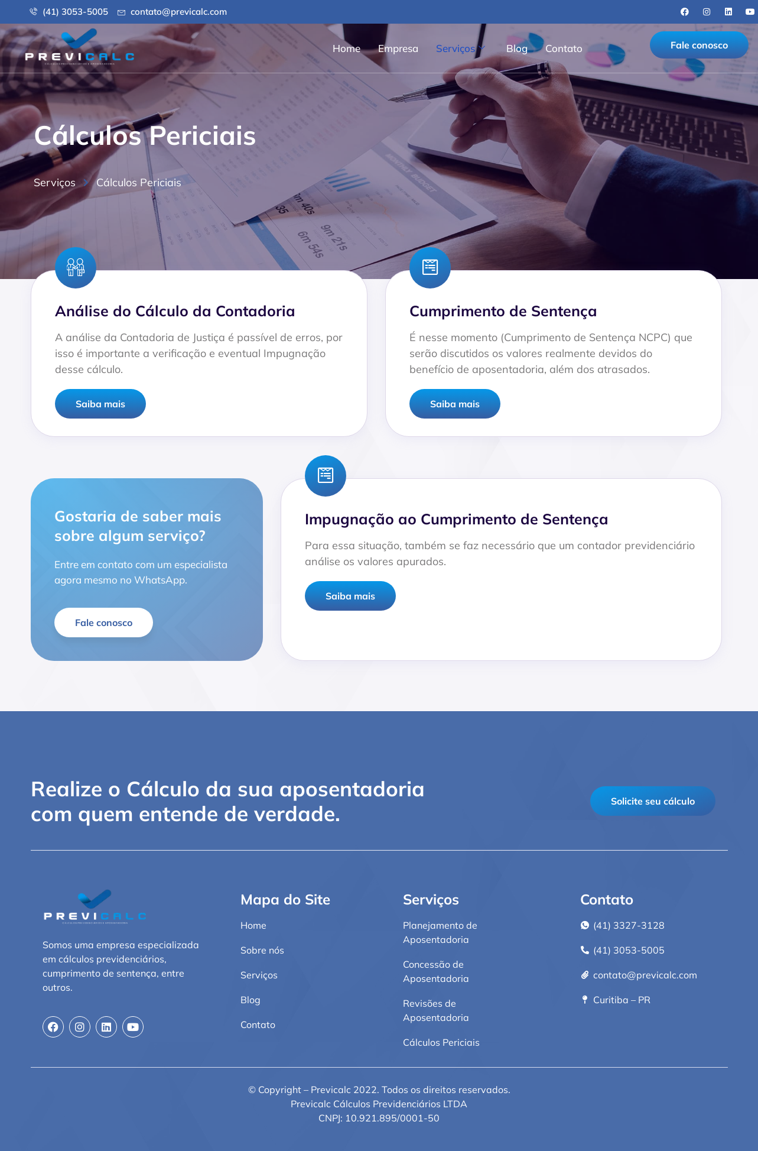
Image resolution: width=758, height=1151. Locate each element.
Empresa (398, 48)
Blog (517, 48)
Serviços (460, 48)
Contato (564, 48)
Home (346, 48)
